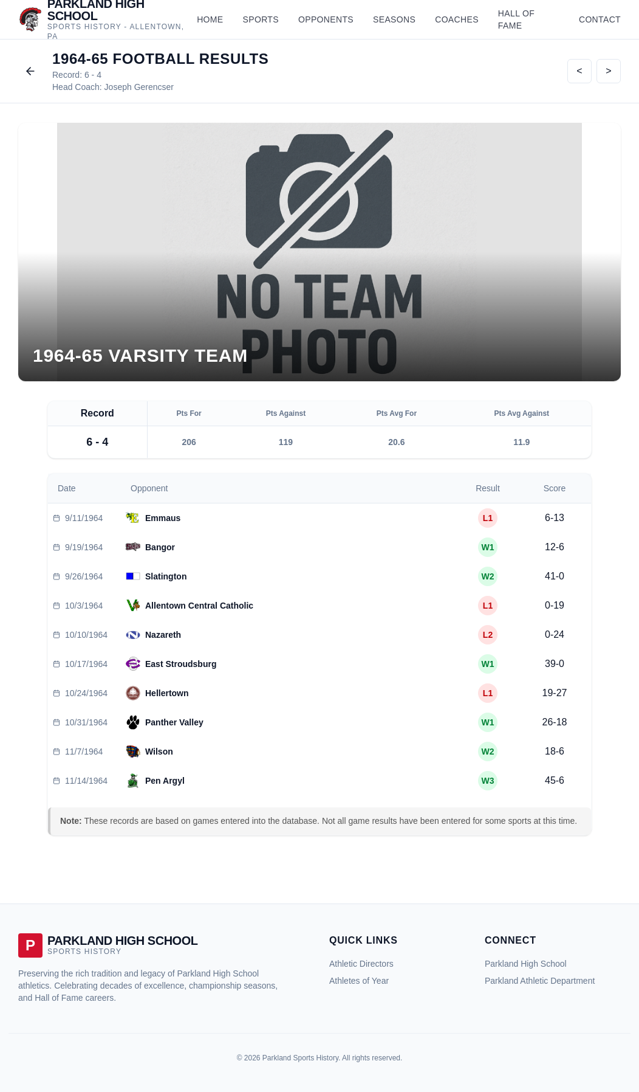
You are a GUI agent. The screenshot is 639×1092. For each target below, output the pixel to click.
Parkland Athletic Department (540, 981)
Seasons (394, 19)
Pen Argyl (165, 781)
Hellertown (167, 693)
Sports (261, 19)
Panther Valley (174, 722)
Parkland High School (526, 964)
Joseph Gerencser (139, 87)
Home (210, 19)
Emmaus (162, 518)
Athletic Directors (361, 964)
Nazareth (163, 635)
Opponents (326, 19)
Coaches (457, 19)
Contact (600, 19)
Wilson (159, 751)
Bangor (160, 547)
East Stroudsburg (180, 664)
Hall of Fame (516, 19)
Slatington (165, 576)
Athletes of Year (359, 981)
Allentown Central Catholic (199, 605)
